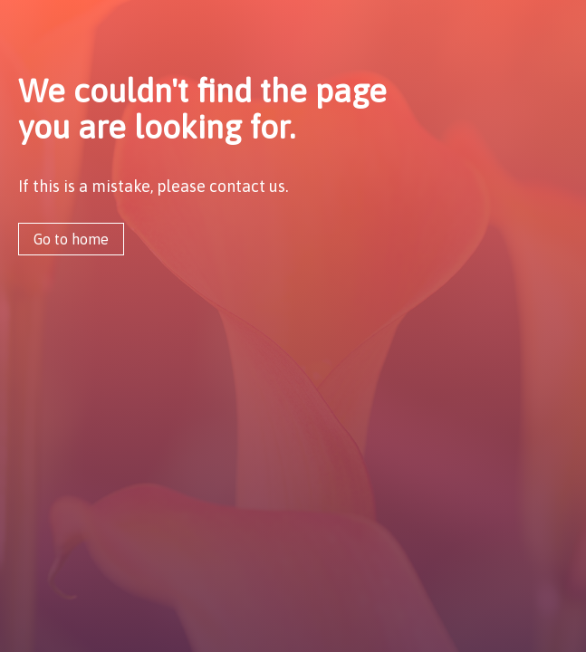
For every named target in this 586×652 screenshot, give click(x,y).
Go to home (71, 239)
